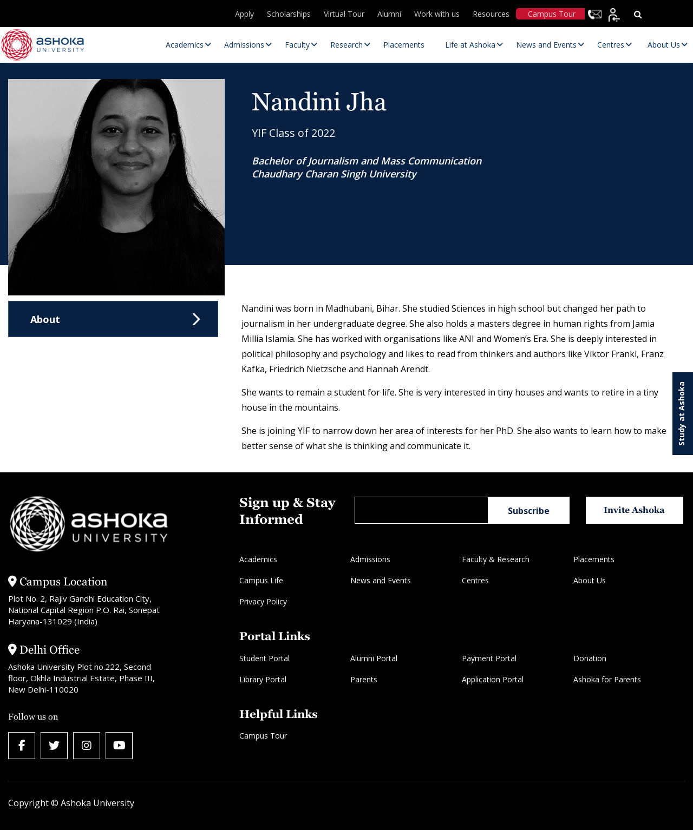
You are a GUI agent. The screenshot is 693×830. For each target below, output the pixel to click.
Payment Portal (489, 658)
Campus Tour (552, 14)
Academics (258, 559)
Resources (491, 14)
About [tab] (45, 319)
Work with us (437, 14)
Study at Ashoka (681, 413)
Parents (363, 679)
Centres (475, 580)
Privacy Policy (263, 601)
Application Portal (493, 679)
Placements (593, 559)
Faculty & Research (495, 559)
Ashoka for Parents (607, 679)
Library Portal (262, 679)
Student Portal (264, 658)
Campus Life (261, 580)
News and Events (380, 580)
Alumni (389, 14)
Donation (589, 658)
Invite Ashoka (634, 510)
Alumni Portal (373, 658)
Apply (244, 14)
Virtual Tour (344, 14)
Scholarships (289, 14)
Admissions (370, 559)
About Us (589, 580)
